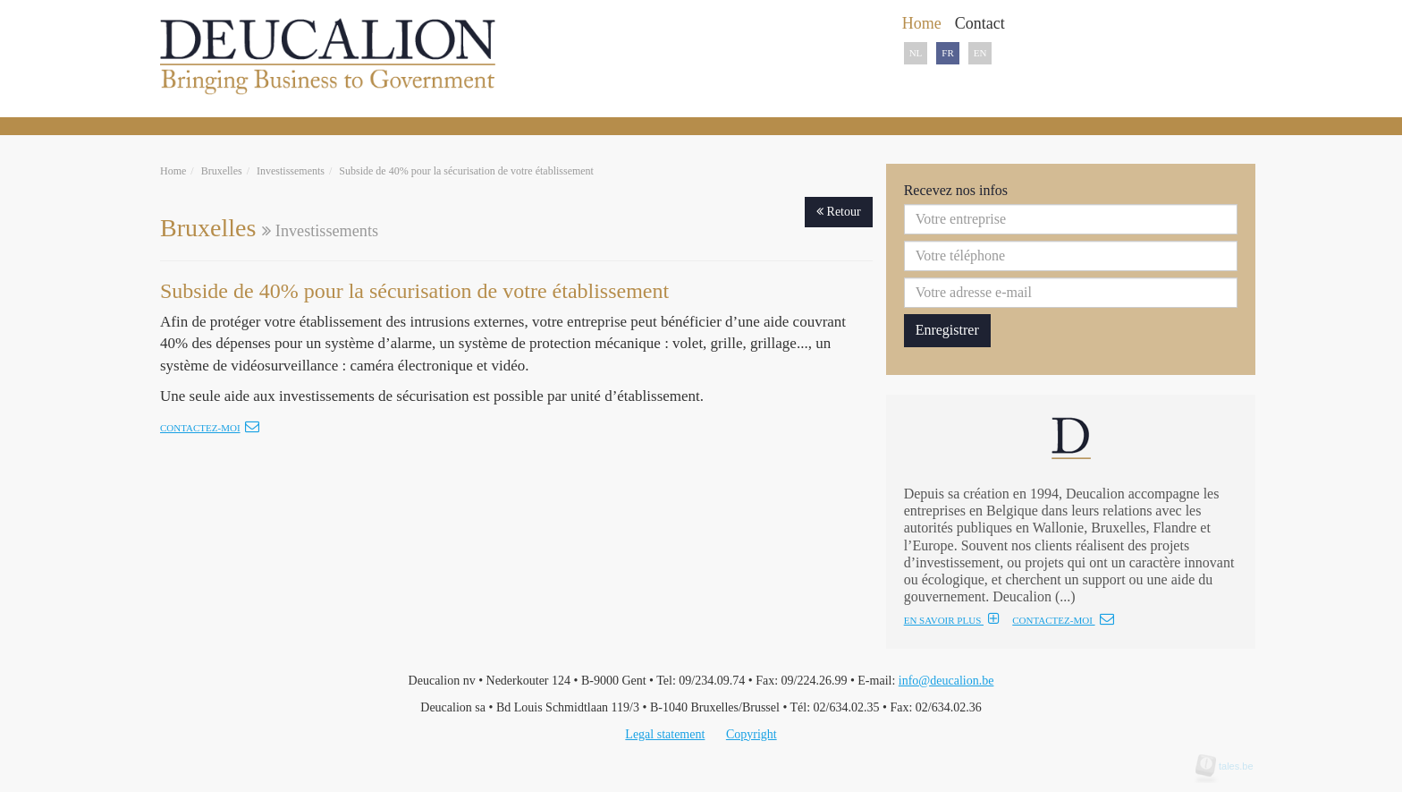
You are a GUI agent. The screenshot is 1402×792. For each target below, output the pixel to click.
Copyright (751, 734)
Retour (838, 211)
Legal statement (665, 734)
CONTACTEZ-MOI (1062, 620)
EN (980, 52)
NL (916, 52)
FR (947, 52)
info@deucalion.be (946, 680)
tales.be (1230, 766)
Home (173, 171)
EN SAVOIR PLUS (952, 620)
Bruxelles (221, 171)
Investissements (291, 171)
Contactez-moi (209, 427)
